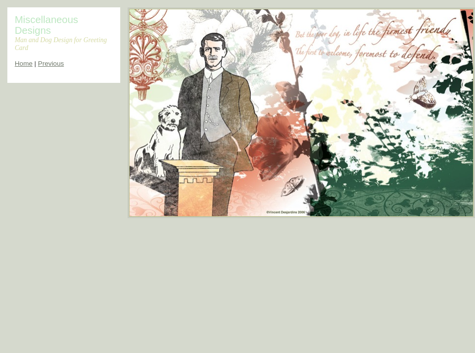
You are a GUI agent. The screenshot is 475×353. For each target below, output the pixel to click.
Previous (51, 63)
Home (23, 63)
